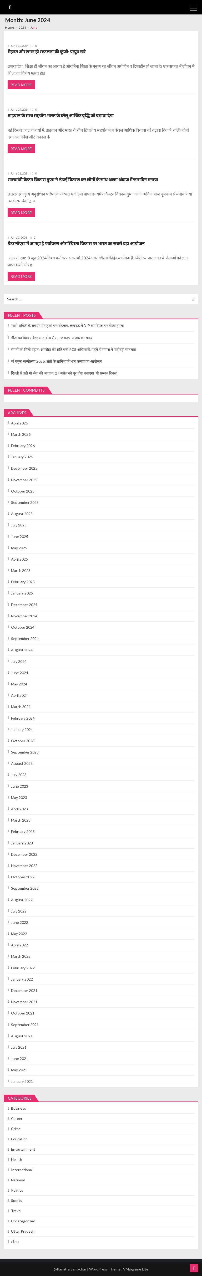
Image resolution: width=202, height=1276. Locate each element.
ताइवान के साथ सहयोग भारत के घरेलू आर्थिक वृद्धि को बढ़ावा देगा (61, 115)
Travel (16, 1210)
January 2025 (22, 593)
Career (16, 1118)
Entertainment (23, 1149)
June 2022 (19, 922)
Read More (21, 85)
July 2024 (19, 661)
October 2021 (22, 1013)
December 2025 (24, 468)
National (18, 1180)
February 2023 (23, 831)
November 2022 (24, 865)
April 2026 (19, 423)
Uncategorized (23, 1221)
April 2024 (19, 695)
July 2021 (19, 1047)
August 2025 (22, 513)
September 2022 (25, 888)
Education (19, 1139)
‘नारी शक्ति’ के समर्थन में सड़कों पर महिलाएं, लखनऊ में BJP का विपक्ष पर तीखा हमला (67, 325)
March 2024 (21, 706)
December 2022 (24, 854)
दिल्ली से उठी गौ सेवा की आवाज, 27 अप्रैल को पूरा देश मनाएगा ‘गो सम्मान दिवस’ (64, 373)
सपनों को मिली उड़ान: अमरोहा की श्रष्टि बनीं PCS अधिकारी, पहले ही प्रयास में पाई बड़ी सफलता (73, 349)
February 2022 (23, 968)
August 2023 (22, 763)
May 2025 (19, 548)
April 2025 (19, 559)
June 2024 (19, 672)
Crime (16, 1128)
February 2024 (23, 718)
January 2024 (22, 729)
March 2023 (21, 820)
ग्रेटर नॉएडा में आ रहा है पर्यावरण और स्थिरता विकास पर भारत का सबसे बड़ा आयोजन (76, 243)
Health (16, 1159)
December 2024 (24, 604)
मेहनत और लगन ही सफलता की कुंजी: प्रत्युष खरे (46, 51)
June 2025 (19, 536)
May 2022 (19, 933)
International (22, 1169)
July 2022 (19, 911)
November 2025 (24, 480)
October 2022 (22, 877)
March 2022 (21, 956)
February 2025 (23, 582)
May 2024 (19, 684)
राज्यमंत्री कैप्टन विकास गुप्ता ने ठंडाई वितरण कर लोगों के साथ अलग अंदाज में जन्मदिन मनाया (83, 179)
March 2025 (21, 570)
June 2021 (19, 1058)
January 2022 (22, 979)
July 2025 (19, 525)
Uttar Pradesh (22, 1231)
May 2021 (19, 1070)
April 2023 (19, 809)
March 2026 (21, 434)
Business (18, 1108)
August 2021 (22, 1036)
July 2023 (19, 774)
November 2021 (24, 1002)
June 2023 (19, 786)
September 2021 (25, 1024)
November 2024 (24, 616)
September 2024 (25, 638)
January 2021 (22, 1081)
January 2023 (22, 843)
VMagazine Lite (135, 1269)
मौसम (15, 1241)
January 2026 (22, 457)
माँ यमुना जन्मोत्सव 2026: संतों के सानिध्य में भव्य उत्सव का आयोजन (56, 361)
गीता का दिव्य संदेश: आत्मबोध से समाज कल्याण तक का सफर (51, 337)
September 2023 (25, 752)
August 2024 (22, 650)
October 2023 (22, 741)
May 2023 (19, 797)
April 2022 (19, 945)
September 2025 (25, 502)
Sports (16, 1200)
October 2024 (22, 627)
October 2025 (22, 491)
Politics (17, 1190)
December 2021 (24, 990)
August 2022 (22, 900)
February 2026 (23, 445)
